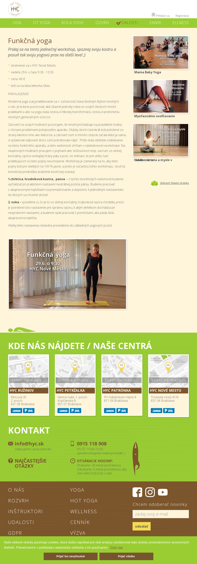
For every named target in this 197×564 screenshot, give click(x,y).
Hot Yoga (84, 500)
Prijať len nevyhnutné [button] (70, 556)
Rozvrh (18, 500)
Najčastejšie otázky (31, 463)
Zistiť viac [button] (116, 547)
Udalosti (21, 522)
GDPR (15, 533)
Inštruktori (25, 511)
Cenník (80, 522)
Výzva (78, 533)
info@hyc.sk (29, 443)
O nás (16, 489)
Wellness (83, 511)
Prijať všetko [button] (126, 556)
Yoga (77, 489)
